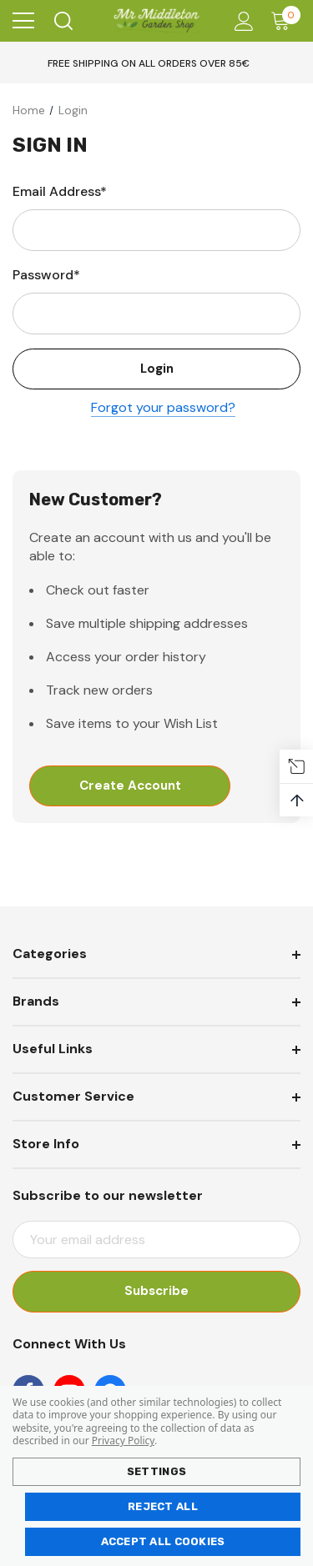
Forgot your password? (163, 408)
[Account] (241, 21)
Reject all (163, 1506)
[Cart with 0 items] (284, 21)
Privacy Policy (123, 1440)
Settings (156, 1471)
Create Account (130, 787)
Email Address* (60, 191)
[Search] (62, 21)
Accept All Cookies (163, 1541)
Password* (46, 275)
